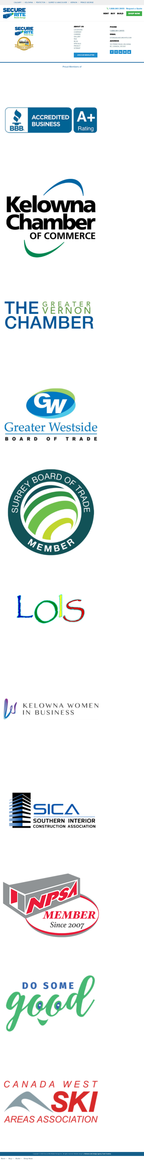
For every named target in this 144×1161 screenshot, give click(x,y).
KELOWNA (29, 2)
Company (77, 32)
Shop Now (134, 13)
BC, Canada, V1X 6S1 (118, 46)
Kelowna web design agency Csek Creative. (97, 1154)
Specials (77, 44)
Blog (76, 41)
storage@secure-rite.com (120, 38)
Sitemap (77, 48)
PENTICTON (40, 2)
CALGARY (17, 2)
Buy (113, 13)
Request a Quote (134, 8)
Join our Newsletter (85, 55)
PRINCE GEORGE (86, 2)
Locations (78, 30)
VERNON (73, 2)
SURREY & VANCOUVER (57, 2)
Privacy (77, 46)
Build (120, 13)
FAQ (75, 39)
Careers (77, 34)
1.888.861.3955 (115, 8)
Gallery (77, 37)
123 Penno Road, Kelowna (120, 44)
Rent (106, 13)
